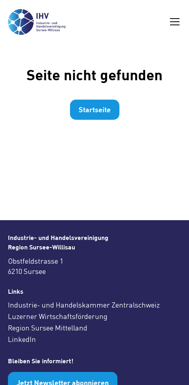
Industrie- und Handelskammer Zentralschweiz (84, 304)
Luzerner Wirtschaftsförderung (58, 316)
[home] (41, 22)
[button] (173, 21)
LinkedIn (22, 339)
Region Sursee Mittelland (47, 327)
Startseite (95, 109)
